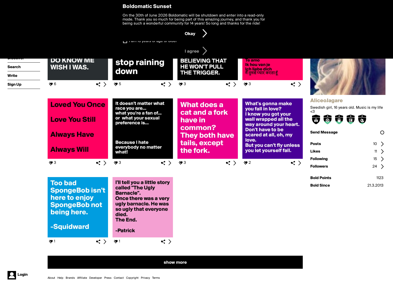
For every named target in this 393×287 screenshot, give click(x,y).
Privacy (145, 277)
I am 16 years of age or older (153, 41)
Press (108, 277)
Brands (70, 277)
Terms (156, 277)
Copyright (132, 277)
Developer (95, 277)
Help (60, 277)
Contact (119, 277)
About (51, 277)
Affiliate (82, 277)
